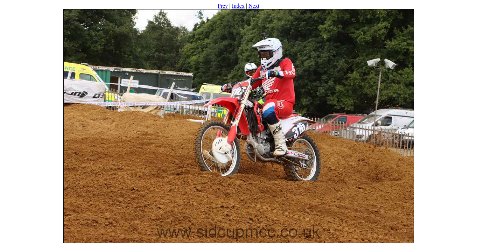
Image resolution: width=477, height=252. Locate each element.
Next (253, 6)
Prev (223, 6)
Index (238, 6)
